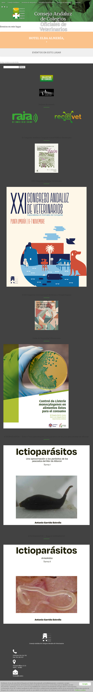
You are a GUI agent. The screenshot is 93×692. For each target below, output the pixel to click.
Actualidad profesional (47, 2)
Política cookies (80, 690)
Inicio (3, 2)
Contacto (77, 2)
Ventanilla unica (18, 676)
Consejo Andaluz (13, 2)
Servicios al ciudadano (64, 2)
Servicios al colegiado (29, 2)
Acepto (85, 684)
